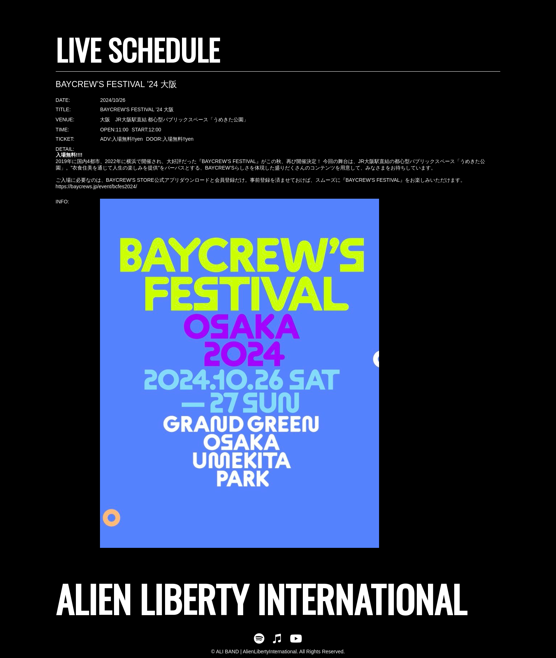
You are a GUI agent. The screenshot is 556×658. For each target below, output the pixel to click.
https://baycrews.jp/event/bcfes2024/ (96, 186)
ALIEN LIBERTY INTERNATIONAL (261, 598)
